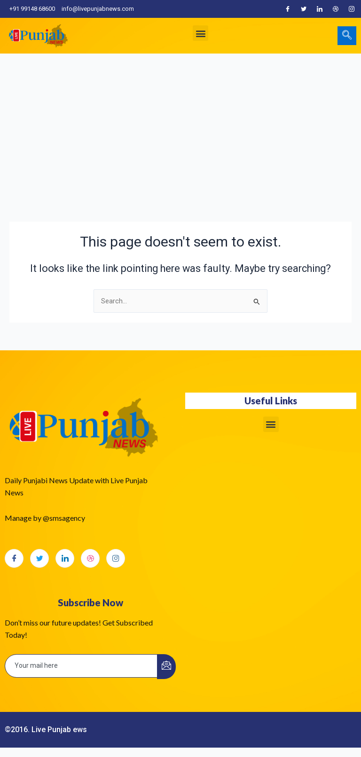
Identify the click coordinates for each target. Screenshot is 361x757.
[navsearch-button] (346, 35)
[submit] (166, 666)
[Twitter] (304, 9)
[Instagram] (352, 9)
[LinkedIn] (320, 9)
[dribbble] (90, 558)
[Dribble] (336, 9)
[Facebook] (288, 9)
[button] (200, 33)
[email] (81, 666)
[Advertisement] (180, 124)
